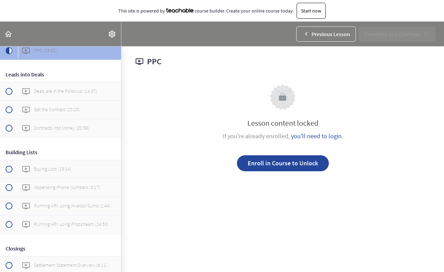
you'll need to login (316, 136)
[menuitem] (112, 34)
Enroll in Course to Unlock (283, 163)
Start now (311, 11)
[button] (8, 34)
